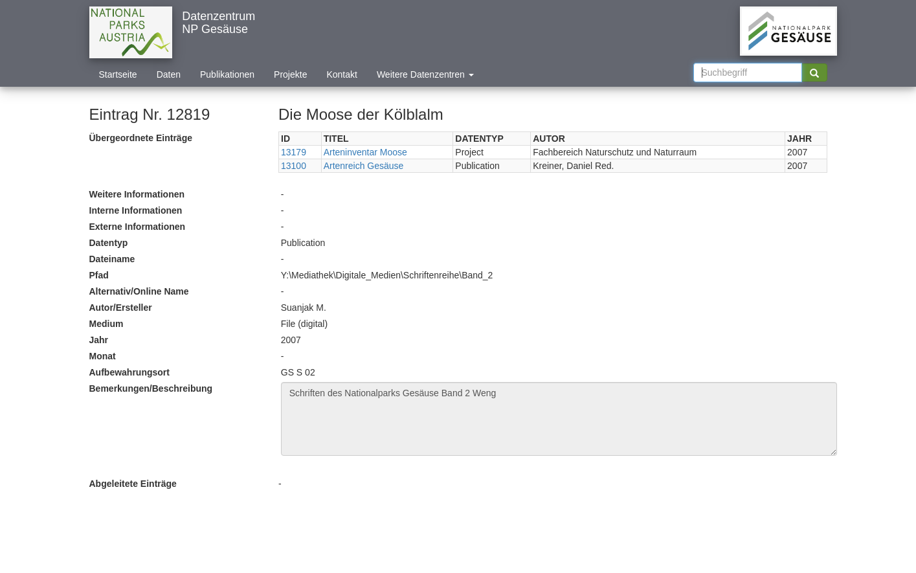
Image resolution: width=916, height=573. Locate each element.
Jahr (99, 340)
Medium (106, 324)
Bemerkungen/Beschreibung (151, 388)
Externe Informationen (137, 226)
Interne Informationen (136, 210)
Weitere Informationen (137, 194)
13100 (293, 166)
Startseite (118, 74)
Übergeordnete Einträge (140, 138)
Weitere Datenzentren (425, 74)
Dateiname (112, 259)
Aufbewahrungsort (129, 372)
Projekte (290, 74)
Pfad (99, 275)
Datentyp (108, 243)
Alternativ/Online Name (139, 291)
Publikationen (227, 74)
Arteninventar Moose (365, 152)
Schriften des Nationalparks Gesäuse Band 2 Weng (559, 419)
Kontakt (341, 74)
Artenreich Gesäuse (364, 166)
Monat (102, 356)
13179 (293, 152)
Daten (169, 74)
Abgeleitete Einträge (133, 483)
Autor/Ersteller (120, 307)
